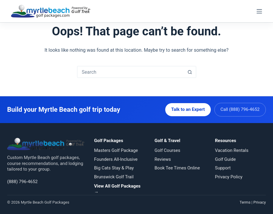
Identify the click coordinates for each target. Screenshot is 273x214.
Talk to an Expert (188, 109)
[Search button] (190, 72)
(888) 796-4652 (22, 181)
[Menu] (259, 11)
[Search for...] (130, 72)
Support (223, 168)
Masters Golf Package (116, 150)
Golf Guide (225, 159)
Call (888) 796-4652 (240, 109)
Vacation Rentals (231, 150)
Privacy (259, 202)
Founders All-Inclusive (116, 159)
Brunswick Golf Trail (114, 177)
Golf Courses (167, 150)
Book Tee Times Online (177, 168)
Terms (245, 202)
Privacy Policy (228, 177)
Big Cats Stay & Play (114, 168)
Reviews (163, 159)
